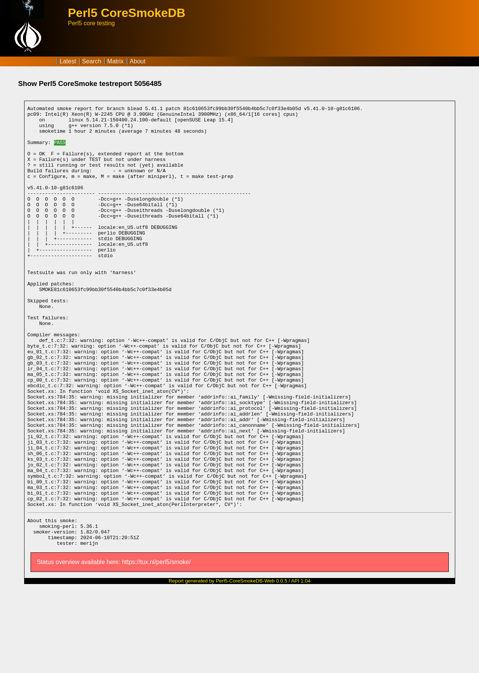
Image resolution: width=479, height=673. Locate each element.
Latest (68, 61)
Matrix (115, 61)
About (138, 61)
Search (91, 61)
